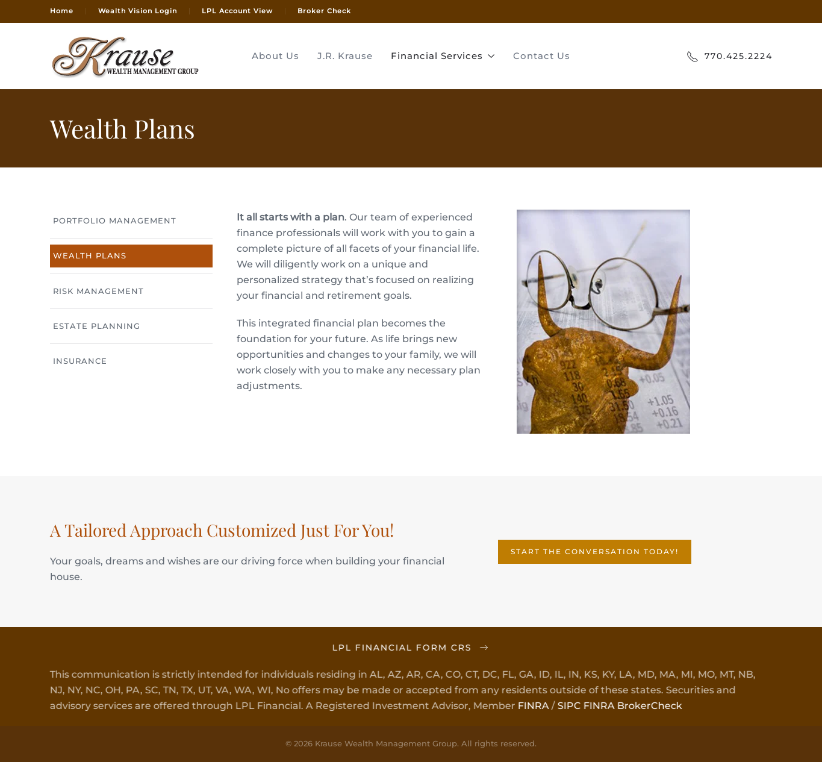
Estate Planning (96, 326)
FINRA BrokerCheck (631, 705)
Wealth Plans (89, 255)
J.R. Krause (345, 55)
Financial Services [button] (443, 55)
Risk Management (98, 291)
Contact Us (541, 55)
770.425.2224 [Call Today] (730, 57)
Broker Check (324, 11)
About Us (275, 55)
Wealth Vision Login (137, 11)
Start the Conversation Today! (595, 551)
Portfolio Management (114, 220)
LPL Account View (237, 11)
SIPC (568, 705)
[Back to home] (125, 56)
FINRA (532, 705)
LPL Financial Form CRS (410, 648)
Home (61, 11)
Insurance (80, 361)
